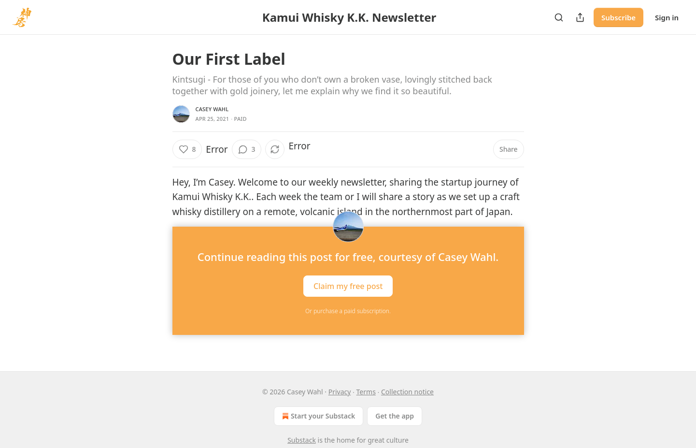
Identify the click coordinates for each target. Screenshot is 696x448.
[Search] (558, 17)
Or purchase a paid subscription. (348, 311)
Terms (366, 391)
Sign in (667, 17)
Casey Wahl (212, 109)
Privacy (339, 391)
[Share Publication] (580, 17)
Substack (301, 440)
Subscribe (618, 17)
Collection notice (407, 391)
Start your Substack (317, 416)
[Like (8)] (187, 149)
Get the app (394, 415)
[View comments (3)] (247, 149)
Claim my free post (348, 286)
